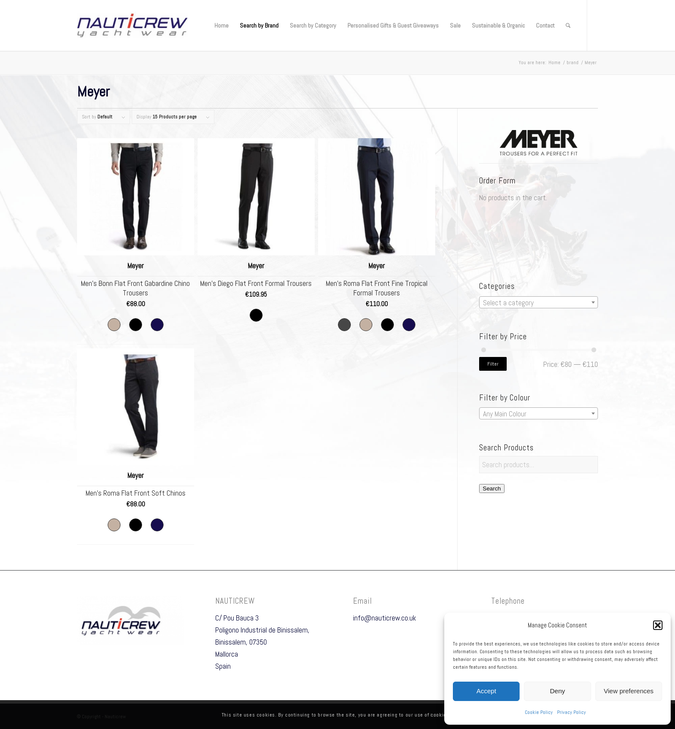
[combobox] (538, 302)
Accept (486, 691)
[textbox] (539, 303)
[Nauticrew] (132, 25)
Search (492, 488)
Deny (557, 691)
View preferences (629, 691)
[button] (657, 625)
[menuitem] (221, 25)
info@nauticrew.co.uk (384, 618)
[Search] (568, 25)
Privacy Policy (571, 712)
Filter (493, 363)
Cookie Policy (539, 712)
